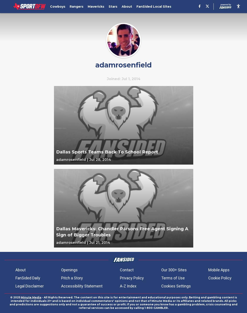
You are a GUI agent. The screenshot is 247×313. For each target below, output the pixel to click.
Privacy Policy (132, 278)
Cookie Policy (220, 278)
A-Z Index (128, 286)
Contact (127, 270)
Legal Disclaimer (29, 286)
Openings (69, 270)
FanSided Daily (27, 278)
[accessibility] (238, 6)
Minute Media (31, 297)
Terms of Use (173, 278)
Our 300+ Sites (174, 270)
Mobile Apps (219, 270)
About (20, 270)
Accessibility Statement (81, 286)
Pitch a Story (72, 278)
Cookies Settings (176, 286)
